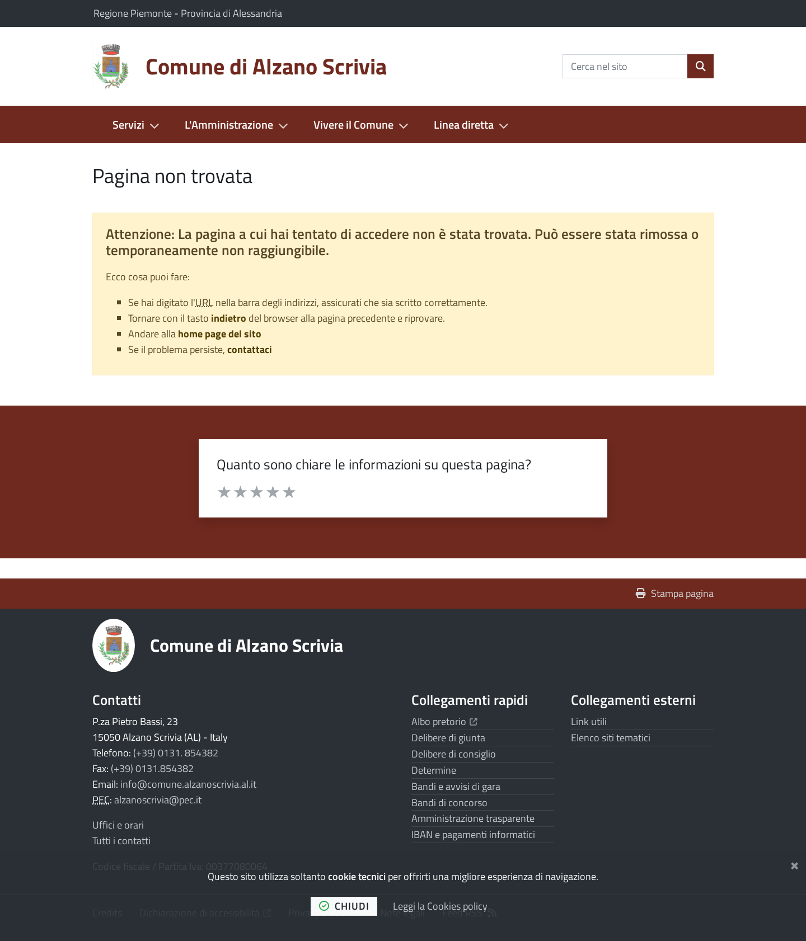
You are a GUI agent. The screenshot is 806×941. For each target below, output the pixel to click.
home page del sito (219, 333)
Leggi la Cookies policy (440, 906)
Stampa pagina (675, 593)
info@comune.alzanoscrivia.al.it (188, 784)
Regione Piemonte (133, 13)
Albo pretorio (444, 721)
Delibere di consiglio (453, 753)
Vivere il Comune (353, 124)
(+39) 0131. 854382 (175, 752)
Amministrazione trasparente (473, 818)
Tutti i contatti (121, 840)
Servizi (128, 124)
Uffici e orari (118, 824)
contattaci (249, 349)
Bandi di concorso (449, 802)
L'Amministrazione (229, 124)
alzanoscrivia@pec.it (158, 799)
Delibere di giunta (448, 737)
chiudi (344, 906)
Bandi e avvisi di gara (455, 786)
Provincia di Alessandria (231, 13)
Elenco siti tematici (610, 737)
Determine (433, 770)
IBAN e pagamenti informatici (473, 834)
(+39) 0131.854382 (152, 768)
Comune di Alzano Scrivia (246, 645)
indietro (228, 318)
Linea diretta (464, 124)
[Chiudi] (794, 863)
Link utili (589, 721)
